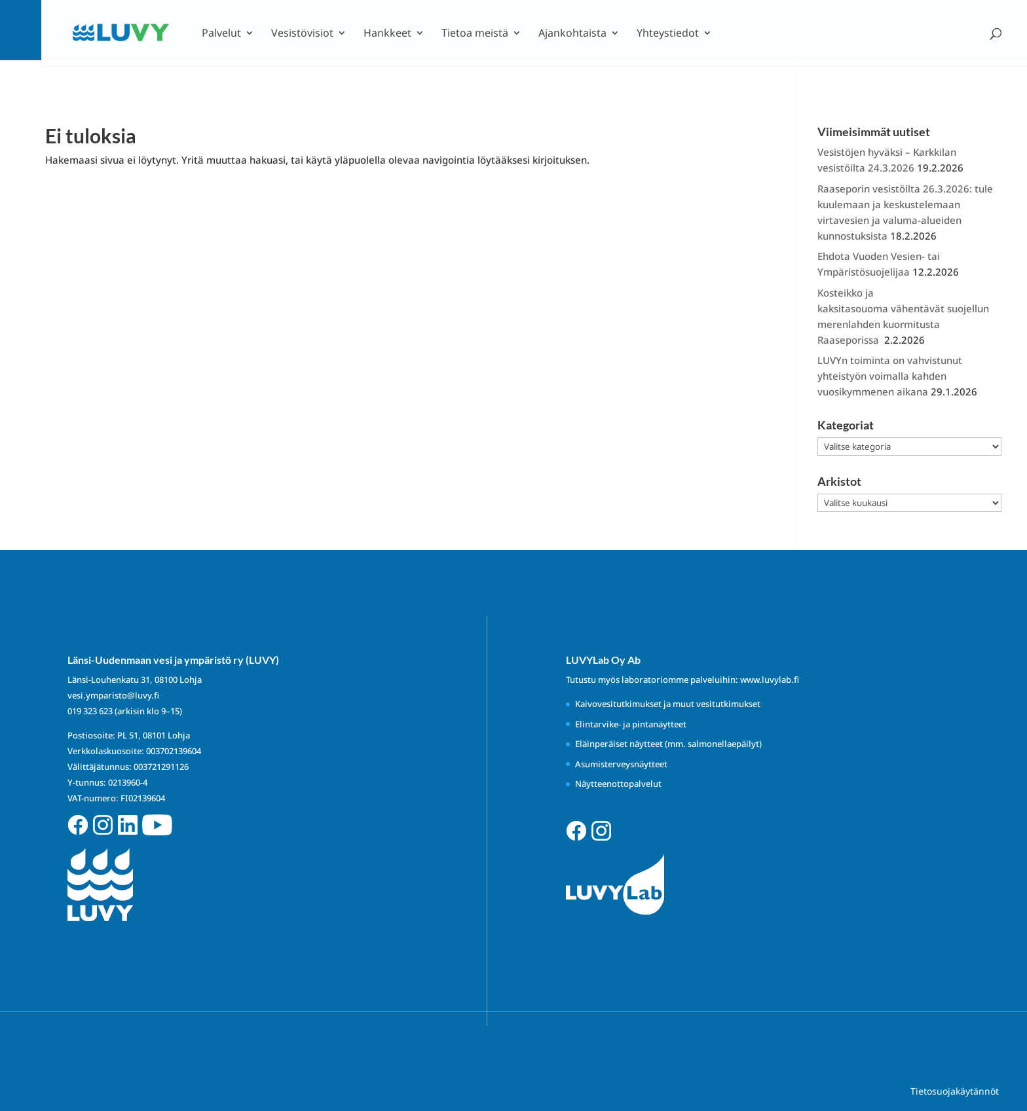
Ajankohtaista (572, 34)
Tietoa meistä (474, 34)
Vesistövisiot (302, 34)
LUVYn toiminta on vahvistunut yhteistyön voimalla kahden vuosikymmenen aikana (889, 376)
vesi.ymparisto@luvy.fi (113, 695)
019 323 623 (90, 711)
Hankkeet (387, 34)
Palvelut (221, 34)
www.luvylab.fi (769, 679)
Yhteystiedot (668, 34)
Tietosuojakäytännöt (954, 1091)
